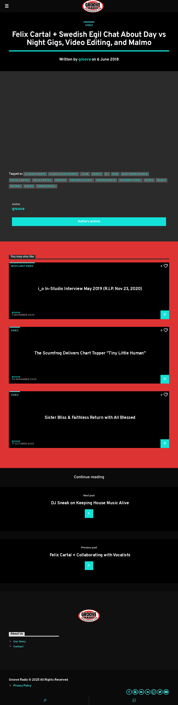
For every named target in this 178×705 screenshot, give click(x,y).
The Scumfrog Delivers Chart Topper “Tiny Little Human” (90, 353)
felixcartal (42, 180)
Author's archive (89, 221)
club (84, 174)
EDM (115, 174)
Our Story (19, 641)
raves (29, 186)
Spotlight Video (22, 266)
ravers (15, 186)
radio (161, 180)
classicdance (35, 174)
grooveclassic (81, 180)
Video (89, 25)
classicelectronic (64, 174)
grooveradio (106, 180)
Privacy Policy (22, 686)
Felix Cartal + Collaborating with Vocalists (90, 555)
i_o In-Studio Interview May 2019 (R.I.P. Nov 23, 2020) (90, 289)
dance (96, 174)
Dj (106, 174)
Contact (18, 646)
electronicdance (135, 174)
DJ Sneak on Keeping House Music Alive (90, 503)
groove (84, 59)
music (149, 180)
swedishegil (46, 186)
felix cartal (19, 180)
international (130, 180)
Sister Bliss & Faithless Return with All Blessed (89, 418)
